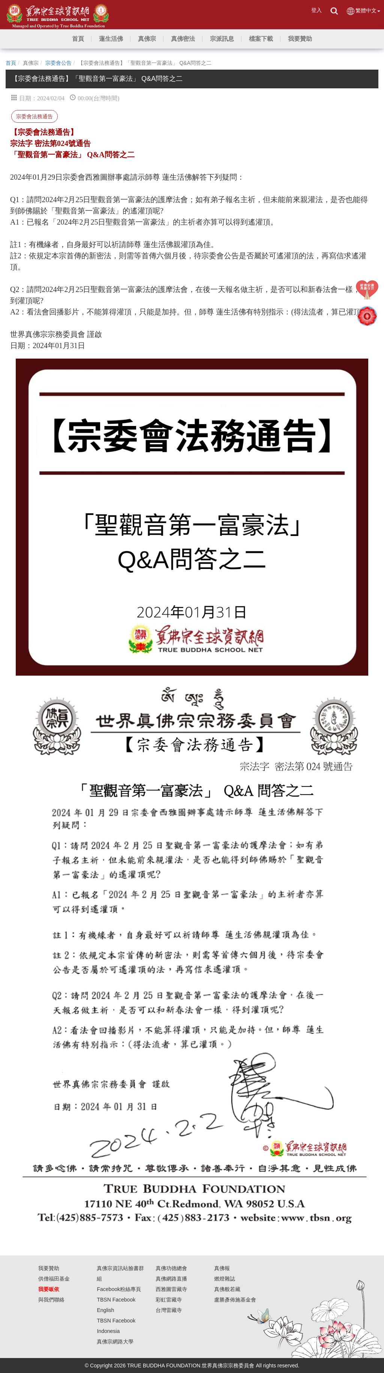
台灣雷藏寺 (169, 1310)
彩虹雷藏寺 (169, 1300)
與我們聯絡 (51, 1300)
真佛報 (222, 1268)
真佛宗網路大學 (115, 1342)
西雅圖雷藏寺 (171, 1289)
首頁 (11, 63)
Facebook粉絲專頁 (119, 1289)
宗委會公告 (58, 63)
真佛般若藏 (227, 1289)
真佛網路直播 (171, 1279)
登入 (316, 10)
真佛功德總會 (171, 1268)
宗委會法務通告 (34, 116)
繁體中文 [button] (363, 11)
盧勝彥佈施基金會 (235, 1300)
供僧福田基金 (54, 1279)
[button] (111, 39)
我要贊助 (48, 1268)
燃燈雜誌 (224, 1279)
